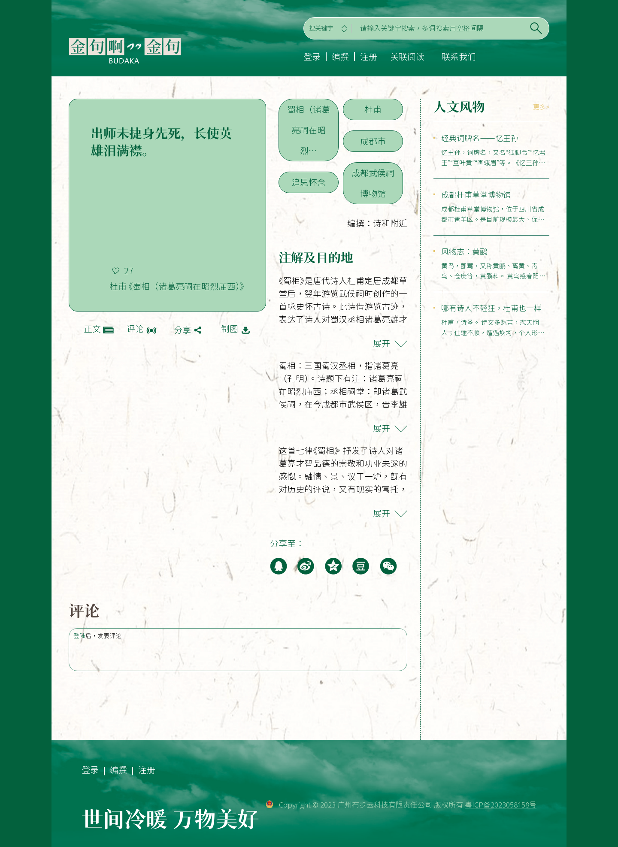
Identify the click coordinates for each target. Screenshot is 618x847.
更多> (541, 107)
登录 (312, 56)
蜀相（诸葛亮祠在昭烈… (308, 130)
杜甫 (373, 109)
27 (128, 270)
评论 (135, 328)
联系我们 (459, 56)
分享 (182, 330)
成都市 (373, 141)
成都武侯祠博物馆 (372, 183)
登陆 (79, 636)
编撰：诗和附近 (377, 223)
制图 (229, 328)
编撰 (340, 56)
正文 (92, 328)
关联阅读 (407, 56)
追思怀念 (308, 182)
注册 (368, 56)
